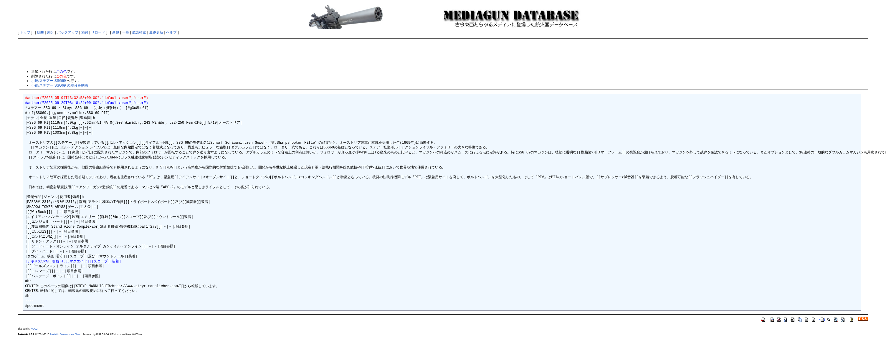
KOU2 (34, 328)
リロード (98, 32)
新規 (115, 32)
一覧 (125, 32)
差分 (50, 32)
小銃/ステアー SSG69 (48, 81)
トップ (25, 32)
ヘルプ (171, 32)
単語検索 (139, 32)
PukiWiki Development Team (65, 334)
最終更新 (156, 32)
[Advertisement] (443, 53)
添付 (84, 32)
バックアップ (67, 32)
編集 (40, 32)
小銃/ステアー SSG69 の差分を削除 (59, 85)
